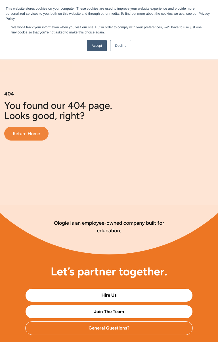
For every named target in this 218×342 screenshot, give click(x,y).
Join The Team (109, 311)
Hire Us (109, 295)
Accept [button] (97, 46)
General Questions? (109, 328)
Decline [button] (120, 46)
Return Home (26, 133)
